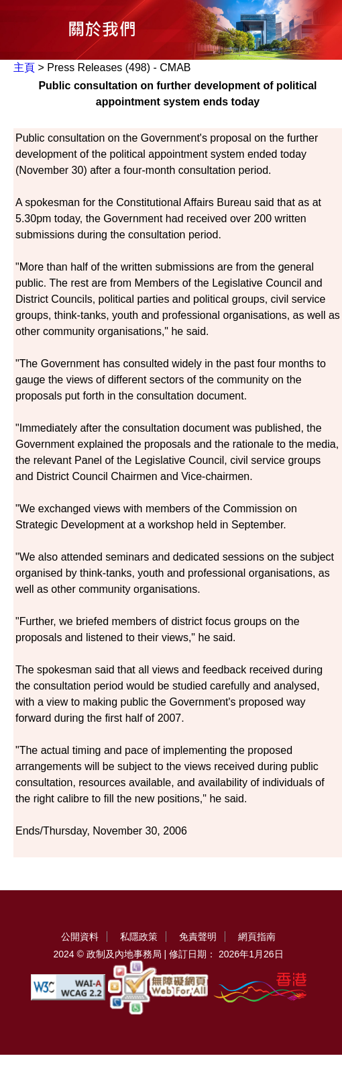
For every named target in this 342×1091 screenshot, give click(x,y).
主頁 (24, 67)
